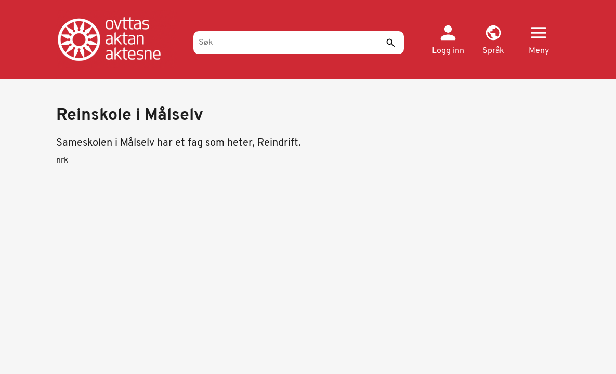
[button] (493, 40)
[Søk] (298, 42)
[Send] (391, 42)
